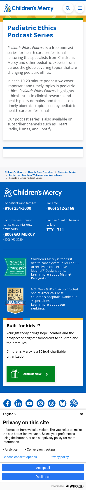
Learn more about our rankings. (48, 306)
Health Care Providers (40, 172)
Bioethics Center (67, 172)
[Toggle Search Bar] (68, 8)
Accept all (43, 468)
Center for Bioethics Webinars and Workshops (35, 174)
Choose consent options (20, 457)
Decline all (43, 477)
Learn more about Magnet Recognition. (51, 276)
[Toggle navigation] (79, 8)
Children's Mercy (14, 172)
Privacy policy (59, 457)
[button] (31, 374)
